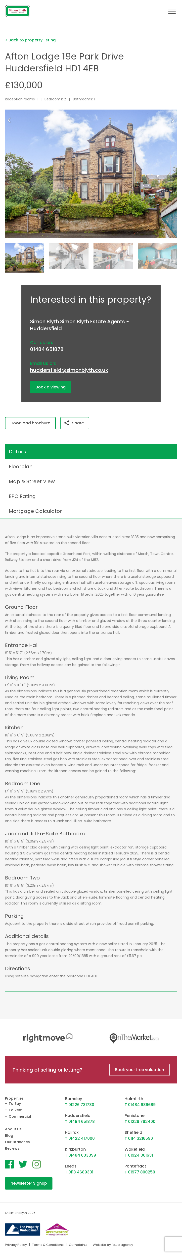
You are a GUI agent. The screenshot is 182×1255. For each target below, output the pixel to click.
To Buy (15, 1103)
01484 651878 (47, 349)
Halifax (72, 1132)
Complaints (78, 1244)
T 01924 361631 (139, 1155)
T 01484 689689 (140, 1105)
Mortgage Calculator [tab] (35, 511)
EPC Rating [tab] (22, 496)
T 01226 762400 (140, 1121)
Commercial (20, 1116)
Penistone (134, 1115)
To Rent (16, 1110)
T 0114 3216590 (139, 1138)
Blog (9, 1135)
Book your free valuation (139, 1070)
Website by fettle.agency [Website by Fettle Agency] (113, 1244)
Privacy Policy (16, 1244)
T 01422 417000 (80, 1138)
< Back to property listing (30, 40)
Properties (14, 1098)
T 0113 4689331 (79, 1172)
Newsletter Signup (28, 1183)
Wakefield (135, 1149)
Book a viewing (51, 387)
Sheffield (133, 1132)
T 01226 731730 (79, 1105)
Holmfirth (134, 1099)
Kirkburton (75, 1149)
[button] (174, 120)
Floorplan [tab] (21, 466)
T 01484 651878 (80, 1121)
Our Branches (17, 1141)
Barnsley (73, 1099)
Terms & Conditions (48, 1244)
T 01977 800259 (140, 1172)
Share (74, 423)
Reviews (12, 1148)
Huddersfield (78, 1115)
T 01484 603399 (80, 1155)
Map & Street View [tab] (32, 481)
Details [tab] (17, 451)
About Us (13, 1129)
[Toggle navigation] (172, 11)
